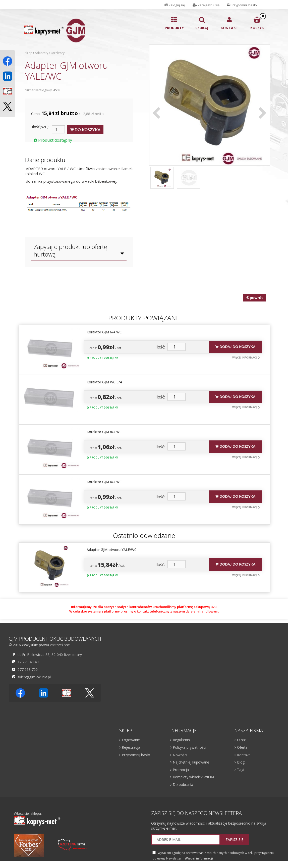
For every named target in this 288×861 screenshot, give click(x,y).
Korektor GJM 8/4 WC (104, 431)
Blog (241, 762)
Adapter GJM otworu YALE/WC (112, 549)
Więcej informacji (246, 357)
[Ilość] (58, 129)
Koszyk (257, 21)
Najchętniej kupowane (191, 762)
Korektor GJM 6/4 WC (104, 332)
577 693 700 (27, 669)
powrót (254, 297)
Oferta (242, 747)
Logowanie (131, 739)
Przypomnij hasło (136, 754)
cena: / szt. (105, 347)
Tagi (240, 769)
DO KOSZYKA (85, 130)
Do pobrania (183, 784)
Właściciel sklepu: (37, 818)
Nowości (180, 754)
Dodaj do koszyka (235, 346)
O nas (242, 739)
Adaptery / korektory (50, 53)
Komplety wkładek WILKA (193, 777)
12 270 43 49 (27, 662)
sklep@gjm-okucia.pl (33, 677)
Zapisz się (234, 839)
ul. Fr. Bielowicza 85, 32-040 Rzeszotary (49, 654)
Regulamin (181, 739)
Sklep (28, 53)
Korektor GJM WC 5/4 (104, 382)
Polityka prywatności (189, 747)
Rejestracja (131, 747)
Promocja (181, 769)
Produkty (174, 23)
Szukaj (201, 23)
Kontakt (229, 23)
